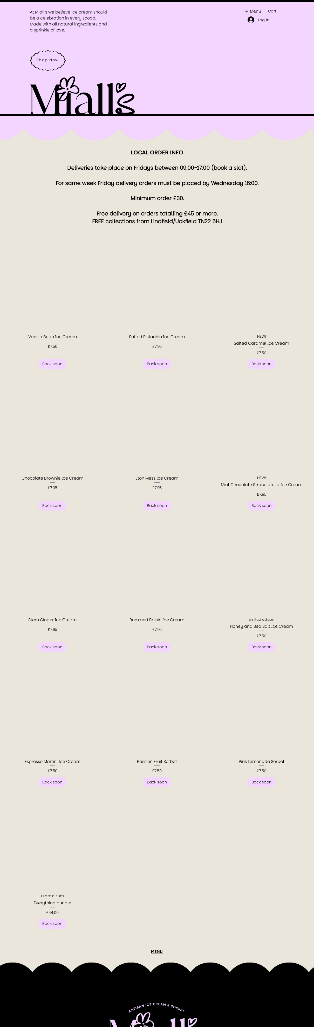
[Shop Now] (48, 59)
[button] (275, 11)
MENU (157, 951)
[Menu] (252, 11)
